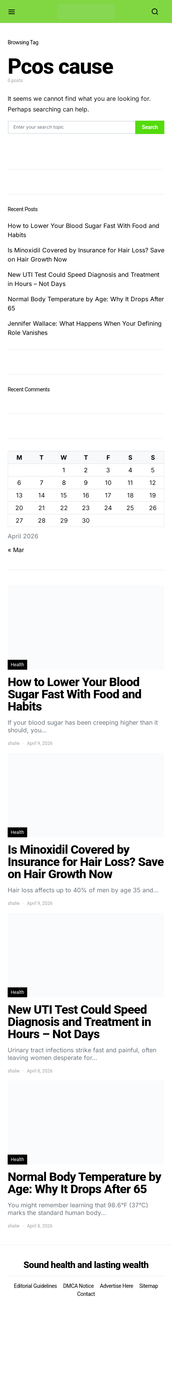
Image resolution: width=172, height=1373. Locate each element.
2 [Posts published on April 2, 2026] (86, 470)
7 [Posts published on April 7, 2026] (41, 482)
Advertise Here (116, 1286)
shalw (14, 743)
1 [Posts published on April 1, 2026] (63, 470)
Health (17, 664)
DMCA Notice (78, 1286)
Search (150, 127)
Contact (86, 1294)
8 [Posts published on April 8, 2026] (64, 482)
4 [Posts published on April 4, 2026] (130, 470)
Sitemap (148, 1286)
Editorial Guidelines (35, 1286)
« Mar (16, 550)
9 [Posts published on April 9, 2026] (86, 482)
